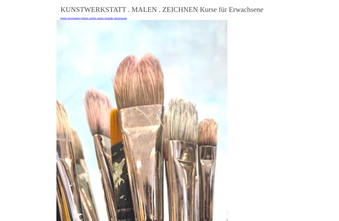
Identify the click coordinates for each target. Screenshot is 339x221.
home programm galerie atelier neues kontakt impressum (93, 18)
